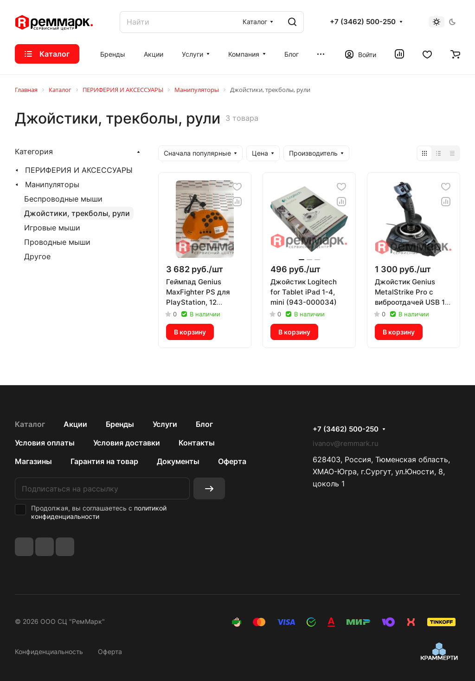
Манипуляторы (52, 184)
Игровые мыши (52, 227)
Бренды (120, 424)
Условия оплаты (45, 442)
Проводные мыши (57, 242)
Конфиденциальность (49, 651)
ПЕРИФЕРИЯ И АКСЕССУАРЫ (79, 170)
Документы (178, 461)
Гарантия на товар (104, 461)
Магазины (33, 461)
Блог (204, 424)
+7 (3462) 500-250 (363, 22)
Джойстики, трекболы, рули (77, 213)
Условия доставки (126, 442)
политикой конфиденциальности (99, 512)
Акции (75, 424)
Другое (37, 256)
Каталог (30, 424)
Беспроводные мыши (63, 198)
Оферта (232, 461)
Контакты (197, 442)
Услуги (165, 424)
